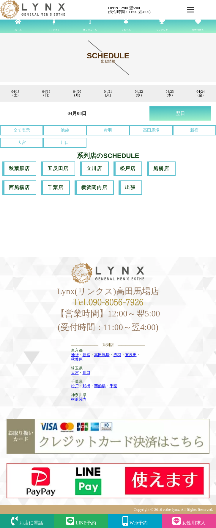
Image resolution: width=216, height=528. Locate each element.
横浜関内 (78, 399)
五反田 (131, 355)
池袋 (65, 130)
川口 (65, 142)
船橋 (86, 386)
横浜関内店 (94, 187)
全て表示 (21, 130)
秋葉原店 (19, 168)
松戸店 (128, 168)
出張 (130, 187)
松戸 (75, 386)
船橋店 (161, 168)
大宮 (22, 142)
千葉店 (55, 187)
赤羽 (108, 130)
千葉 (113, 386)
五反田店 (58, 168)
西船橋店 (19, 187)
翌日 (180, 113)
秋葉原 (77, 359)
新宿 (194, 130)
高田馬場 (151, 130)
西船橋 (100, 386)
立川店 (94, 168)
